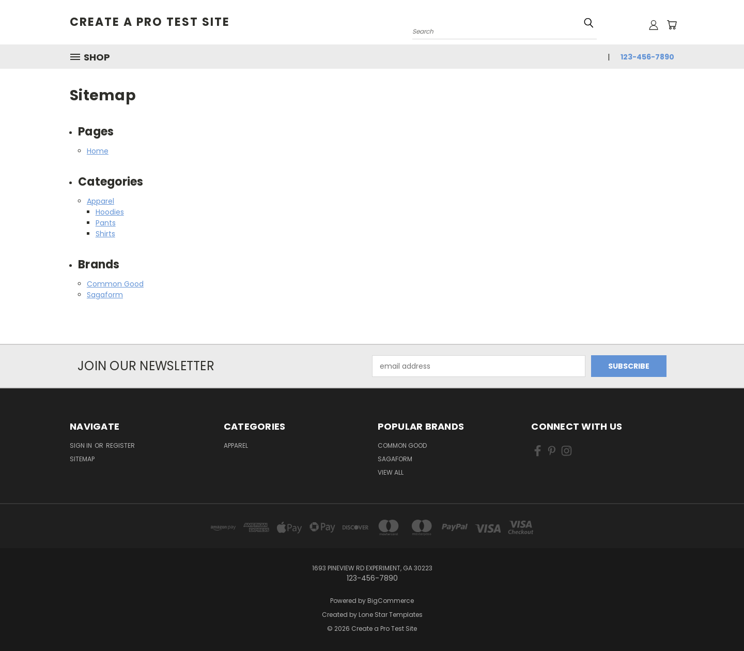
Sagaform (105, 295)
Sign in (82, 445)
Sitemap (82, 459)
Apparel (100, 201)
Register (120, 445)
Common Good (115, 284)
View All (391, 472)
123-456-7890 (647, 57)
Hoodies (110, 212)
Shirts (105, 234)
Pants (106, 223)
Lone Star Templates (391, 614)
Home (98, 151)
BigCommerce (390, 600)
